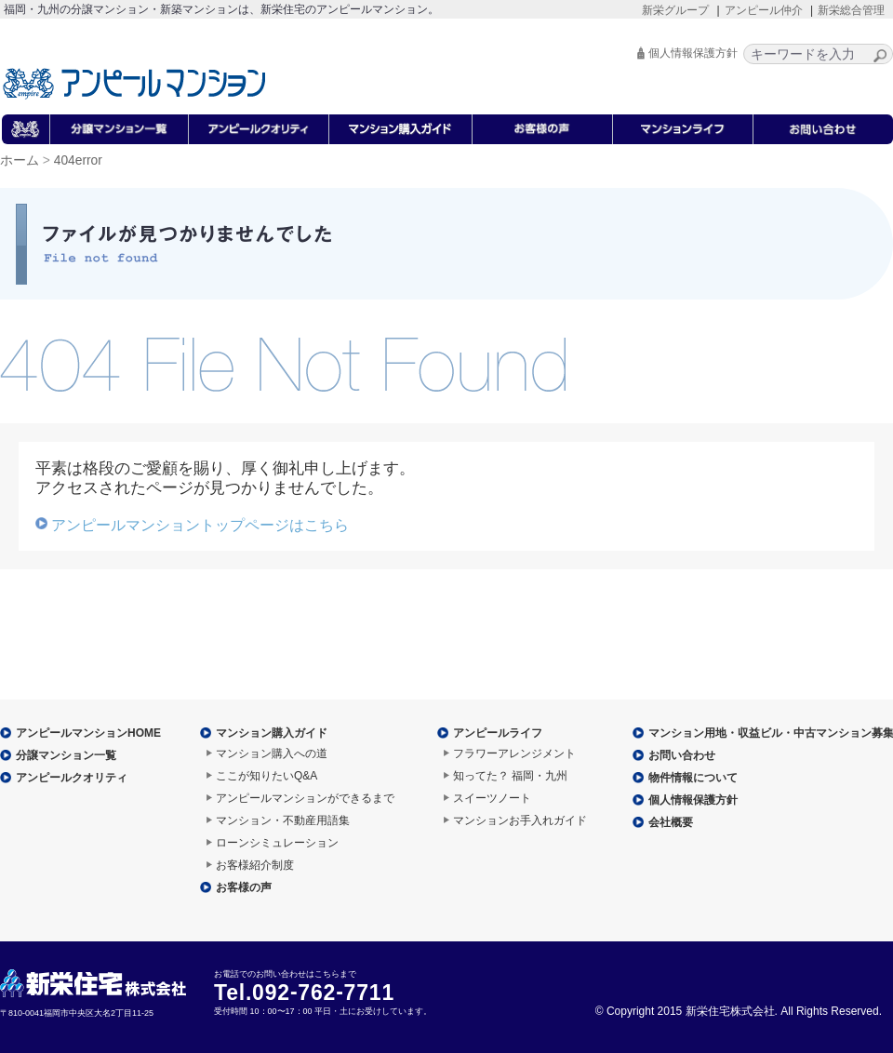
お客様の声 (244, 887)
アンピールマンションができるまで (305, 798)
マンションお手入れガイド (520, 820)
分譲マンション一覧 (66, 755)
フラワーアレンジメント (514, 753)
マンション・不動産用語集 (283, 820)
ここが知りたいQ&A (266, 775)
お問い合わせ (681, 755)
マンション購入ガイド (271, 733)
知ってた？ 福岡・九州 (510, 775)
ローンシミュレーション (277, 842)
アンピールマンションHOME (88, 733)
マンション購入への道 (271, 753)
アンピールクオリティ (71, 777)
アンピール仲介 (764, 10)
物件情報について (693, 777)
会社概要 (670, 822)
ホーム (19, 160)
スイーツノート (492, 798)
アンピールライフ (497, 733)
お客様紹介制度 (255, 865)
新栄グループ (675, 10)
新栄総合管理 (851, 10)
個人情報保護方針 (693, 53)
